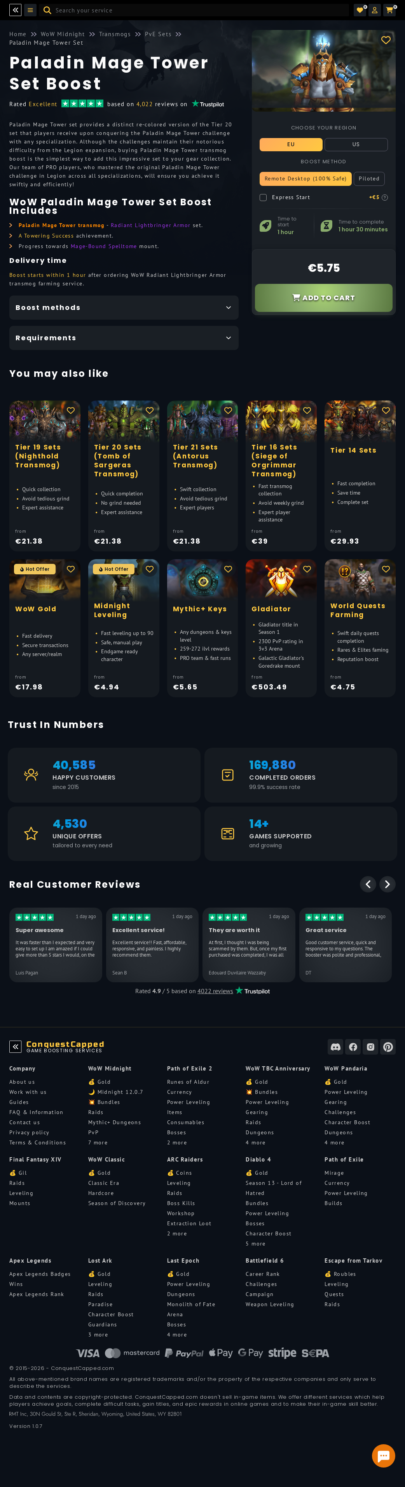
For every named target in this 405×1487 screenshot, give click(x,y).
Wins (16, 1284)
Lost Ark (100, 1260)
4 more (255, 1142)
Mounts (19, 1203)
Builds (333, 1203)
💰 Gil (18, 1172)
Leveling (21, 1193)
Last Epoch (183, 1260)
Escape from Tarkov (353, 1260)
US (356, 144)
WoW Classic (107, 1159)
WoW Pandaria (346, 1068)
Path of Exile (344, 1159)
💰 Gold (99, 1081)
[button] (375, 10)
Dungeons (260, 1132)
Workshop (181, 1213)
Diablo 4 (258, 1159)
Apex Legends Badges (40, 1273)
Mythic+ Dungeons (114, 1122)
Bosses (176, 1132)
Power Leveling (189, 1102)
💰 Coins (179, 1172)
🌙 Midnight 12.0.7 (116, 1091)
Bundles (257, 1203)
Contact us (24, 1122)
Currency (179, 1091)
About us (22, 1081)
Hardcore (101, 1193)
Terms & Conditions (37, 1142)
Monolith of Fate (191, 1304)
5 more (255, 1243)
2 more (177, 1142)
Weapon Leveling (270, 1304)
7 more (98, 1142)
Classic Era (103, 1182)
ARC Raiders (185, 1159)
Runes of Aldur (188, 1081)
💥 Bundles (104, 1102)
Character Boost (347, 1122)
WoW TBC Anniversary (278, 1068)
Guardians (102, 1324)
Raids (96, 1112)
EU (291, 144)
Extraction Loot (189, 1223)
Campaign (260, 1294)
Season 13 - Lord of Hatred (274, 1188)
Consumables (185, 1122)
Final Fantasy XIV (35, 1159)
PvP (93, 1132)
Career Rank (263, 1273)
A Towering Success (46, 235)
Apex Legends (30, 1260)
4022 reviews (215, 991)
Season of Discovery (117, 1203)
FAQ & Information (36, 1112)
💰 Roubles (340, 1273)
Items (175, 1112)
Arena (175, 1314)
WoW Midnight (110, 1068)
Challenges (340, 1112)
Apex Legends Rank (37, 1294)
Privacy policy (29, 1132)
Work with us (28, 1091)
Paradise (100, 1304)
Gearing (257, 1112)
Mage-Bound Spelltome (104, 246)
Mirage (334, 1172)
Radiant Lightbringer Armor (150, 225)
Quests (334, 1294)
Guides (19, 1102)
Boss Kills (181, 1203)
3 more (98, 1334)
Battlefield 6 (265, 1260)
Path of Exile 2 (190, 1068)
